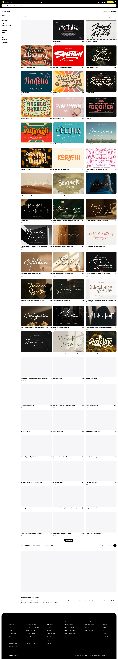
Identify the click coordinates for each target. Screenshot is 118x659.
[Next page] (114, 545)
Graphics (4, 23)
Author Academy (51, 633)
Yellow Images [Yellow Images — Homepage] (13, 655)
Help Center (50, 624)
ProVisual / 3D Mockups (69, 633)
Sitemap (49, 643)
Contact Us (49, 627)
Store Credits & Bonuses (32, 627)
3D (2, 35)
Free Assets (5, 42)
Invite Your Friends (89, 630)
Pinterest (104, 630)
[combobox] (64, 5)
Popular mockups (13, 646)
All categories (5, 20)
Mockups (11, 624)
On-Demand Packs (31, 630)
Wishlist (11, 640)
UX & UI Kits (5, 40)
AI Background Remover (70, 630)
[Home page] (21, 545)
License (92, 2)
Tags (48, 640)
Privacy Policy (29, 637)
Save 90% (110, 2)
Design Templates (13, 633)
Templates (4, 30)
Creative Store (26, 17)
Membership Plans (31, 624)
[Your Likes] (105, 2)
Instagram (105, 633)
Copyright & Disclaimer (32, 643)
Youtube (104, 627)
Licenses (28, 640)
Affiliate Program (89, 627)
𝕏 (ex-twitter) (105, 637)
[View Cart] (102, 2)
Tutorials (49, 630)
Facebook (104, 624)
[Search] (115, 6)
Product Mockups (6, 25)
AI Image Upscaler (68, 624)
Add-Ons (4, 37)
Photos (3, 32)
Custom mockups (13, 643)
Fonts (3, 27)
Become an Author (89, 624)
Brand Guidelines (51, 637)
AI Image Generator (69, 627)
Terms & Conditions (31, 633)
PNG (10, 637)
